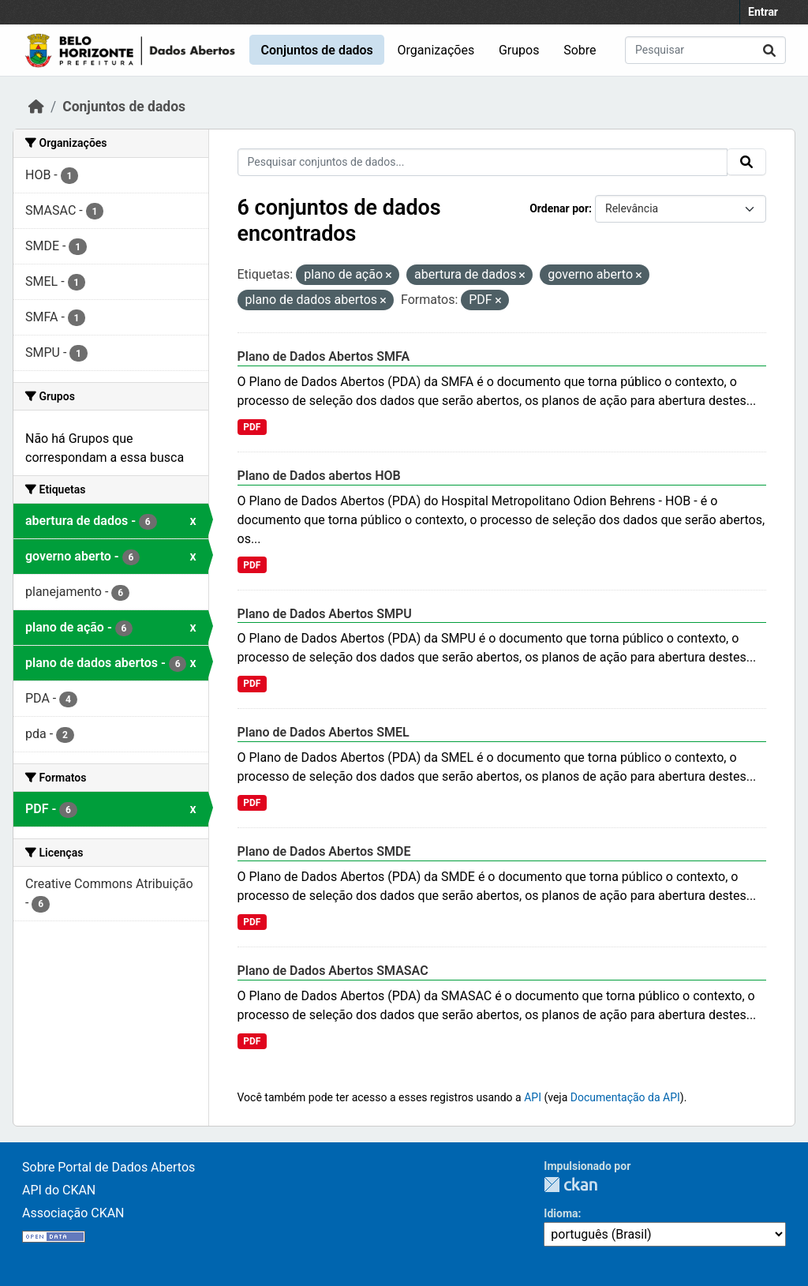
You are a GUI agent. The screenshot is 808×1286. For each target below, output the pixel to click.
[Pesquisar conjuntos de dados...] (705, 50)
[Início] (36, 106)
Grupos (519, 50)
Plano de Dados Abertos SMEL (324, 732)
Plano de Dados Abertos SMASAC (333, 970)
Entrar (763, 12)
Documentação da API (625, 1097)
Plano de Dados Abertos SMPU (325, 613)
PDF (251, 427)
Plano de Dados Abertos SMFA (324, 356)
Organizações (436, 50)
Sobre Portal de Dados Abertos (108, 1167)
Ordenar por (559, 208)
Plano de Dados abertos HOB (319, 475)
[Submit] (769, 50)
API (532, 1097)
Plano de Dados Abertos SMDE (324, 851)
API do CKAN (58, 1190)
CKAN (570, 1184)
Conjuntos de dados (316, 50)
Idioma (561, 1213)
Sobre (579, 50)
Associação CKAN (73, 1212)
